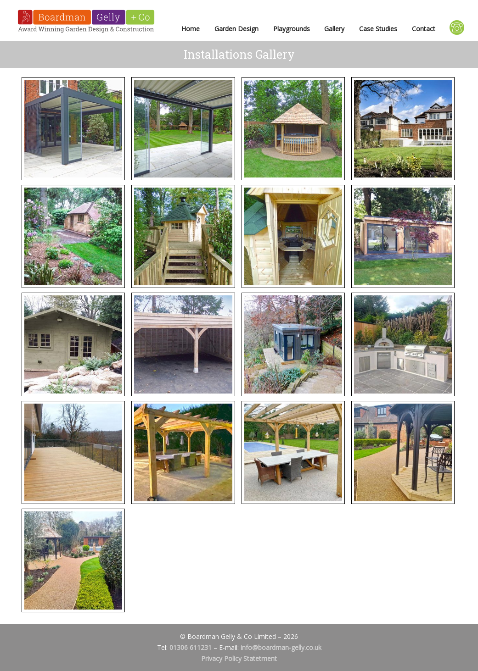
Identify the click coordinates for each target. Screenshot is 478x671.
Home (190, 28)
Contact (423, 28)
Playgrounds (291, 28)
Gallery (334, 28)
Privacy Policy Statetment (239, 658)
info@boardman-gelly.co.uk (281, 647)
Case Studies (378, 28)
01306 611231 (190, 647)
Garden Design (236, 28)
